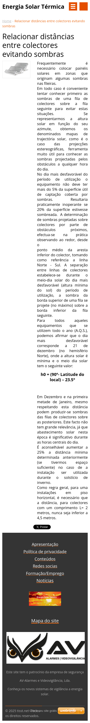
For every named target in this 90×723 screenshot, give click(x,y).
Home (6, 21)
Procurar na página (83, 6)
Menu (73, 6)
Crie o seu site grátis (43, 710)
